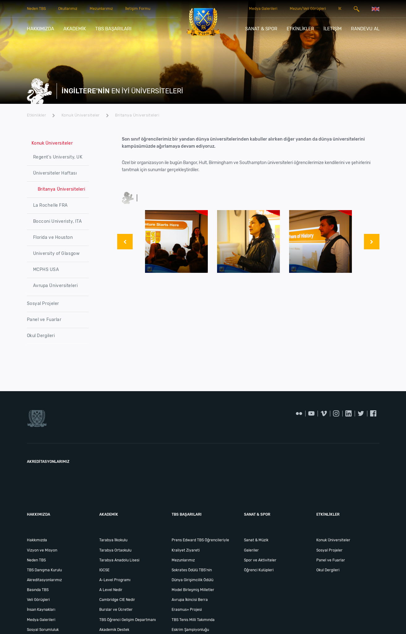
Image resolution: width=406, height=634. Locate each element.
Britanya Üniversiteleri (137, 115)
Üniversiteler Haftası (55, 173)
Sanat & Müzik (256, 540)
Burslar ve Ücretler (116, 609)
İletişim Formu (137, 8)
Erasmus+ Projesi (187, 609)
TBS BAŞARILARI (113, 29)
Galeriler (251, 550)
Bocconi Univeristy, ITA (57, 221)
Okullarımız (67, 8)
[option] (176, 241)
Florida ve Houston (53, 237)
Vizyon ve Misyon (42, 550)
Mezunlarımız (101, 8)
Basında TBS (38, 590)
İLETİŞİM (332, 29)
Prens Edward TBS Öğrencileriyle (200, 540)
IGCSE (104, 570)
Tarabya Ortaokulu (115, 550)
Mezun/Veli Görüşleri (308, 8)
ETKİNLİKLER (300, 29)
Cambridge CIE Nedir (117, 600)
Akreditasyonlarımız (44, 580)
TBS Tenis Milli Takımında (193, 620)
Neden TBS (36, 8)
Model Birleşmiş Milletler (193, 590)
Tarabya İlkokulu (113, 540)
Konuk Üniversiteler (85, 115)
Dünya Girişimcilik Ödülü (192, 580)
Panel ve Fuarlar (44, 319)
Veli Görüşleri (38, 600)
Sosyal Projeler (43, 303)
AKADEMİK (74, 29)
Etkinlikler (41, 115)
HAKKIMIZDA (40, 29)
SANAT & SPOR (261, 29)
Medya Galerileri (263, 8)
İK (339, 8)
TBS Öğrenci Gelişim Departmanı (127, 620)
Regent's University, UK (58, 157)
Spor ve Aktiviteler (260, 560)
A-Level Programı (114, 580)
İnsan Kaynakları (41, 609)
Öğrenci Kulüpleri (259, 570)
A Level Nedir (110, 590)
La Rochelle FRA (50, 205)
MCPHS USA (46, 269)
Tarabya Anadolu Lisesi (119, 560)
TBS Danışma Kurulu (44, 570)
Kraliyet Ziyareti (186, 550)
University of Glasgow (56, 253)
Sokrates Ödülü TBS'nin (192, 570)
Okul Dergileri (41, 335)
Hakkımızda (37, 540)
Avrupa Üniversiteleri (55, 285)
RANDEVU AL (365, 29)
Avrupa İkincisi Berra (190, 600)
